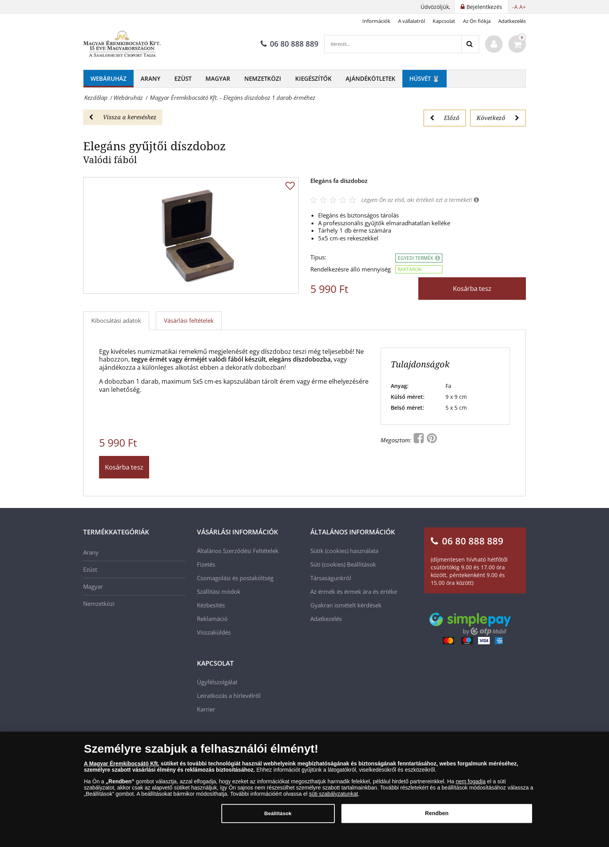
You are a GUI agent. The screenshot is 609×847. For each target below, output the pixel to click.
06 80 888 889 (289, 44)
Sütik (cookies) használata (344, 551)
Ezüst (182, 78)
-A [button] (515, 6)
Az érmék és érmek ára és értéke (353, 591)
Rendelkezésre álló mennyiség (350, 269)
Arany (150, 78)
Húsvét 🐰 (424, 78)
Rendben (437, 815)
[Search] (470, 44)
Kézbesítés (211, 605)
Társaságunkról (330, 578)
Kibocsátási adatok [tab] (116, 320)
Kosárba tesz (472, 288)
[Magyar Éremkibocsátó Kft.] (122, 44)
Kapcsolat (444, 20)
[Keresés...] (393, 44)
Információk (376, 20)
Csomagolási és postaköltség (235, 578)
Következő (498, 118)
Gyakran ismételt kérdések (345, 605)
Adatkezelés (512, 20)
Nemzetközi (262, 78)
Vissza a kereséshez (123, 117)
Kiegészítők (313, 78)
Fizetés (206, 564)
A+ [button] (522, 6)
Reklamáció (212, 619)
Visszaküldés (214, 632)
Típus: (318, 257)
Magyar (217, 78)
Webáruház (108, 78)
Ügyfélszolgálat (217, 682)
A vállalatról (411, 20)
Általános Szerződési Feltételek (237, 551)
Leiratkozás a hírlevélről (229, 695)
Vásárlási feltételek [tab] (189, 320)
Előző (444, 118)
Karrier (206, 709)
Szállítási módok (218, 591)
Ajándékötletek (370, 78)
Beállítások (361, 564)
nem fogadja (470, 783)
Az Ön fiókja (477, 20)
